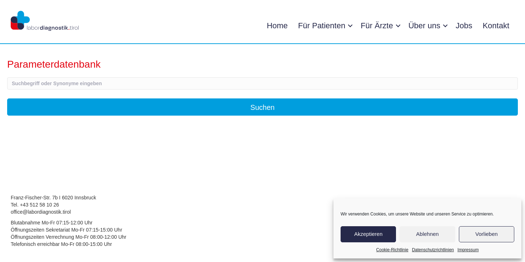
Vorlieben (486, 234)
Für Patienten (321, 25)
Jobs (464, 25)
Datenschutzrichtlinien (433, 249)
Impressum (468, 249)
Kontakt (495, 25)
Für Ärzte (377, 25)
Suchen (263, 107)
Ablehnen (427, 234)
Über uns (424, 25)
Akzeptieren (368, 234)
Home (277, 25)
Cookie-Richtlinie (392, 249)
